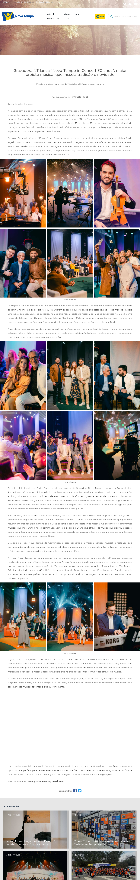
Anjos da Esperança (24, 2)
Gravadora (53, 18)
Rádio (67, 14)
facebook (131, 2)
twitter (125, 2)
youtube (136, 2)
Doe (102, 16)
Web (77, 14)
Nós (49, 14)
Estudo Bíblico (46, 2)
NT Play (6, 2)
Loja (66, 18)
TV (57, 14)
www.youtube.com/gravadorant (46, 781)
